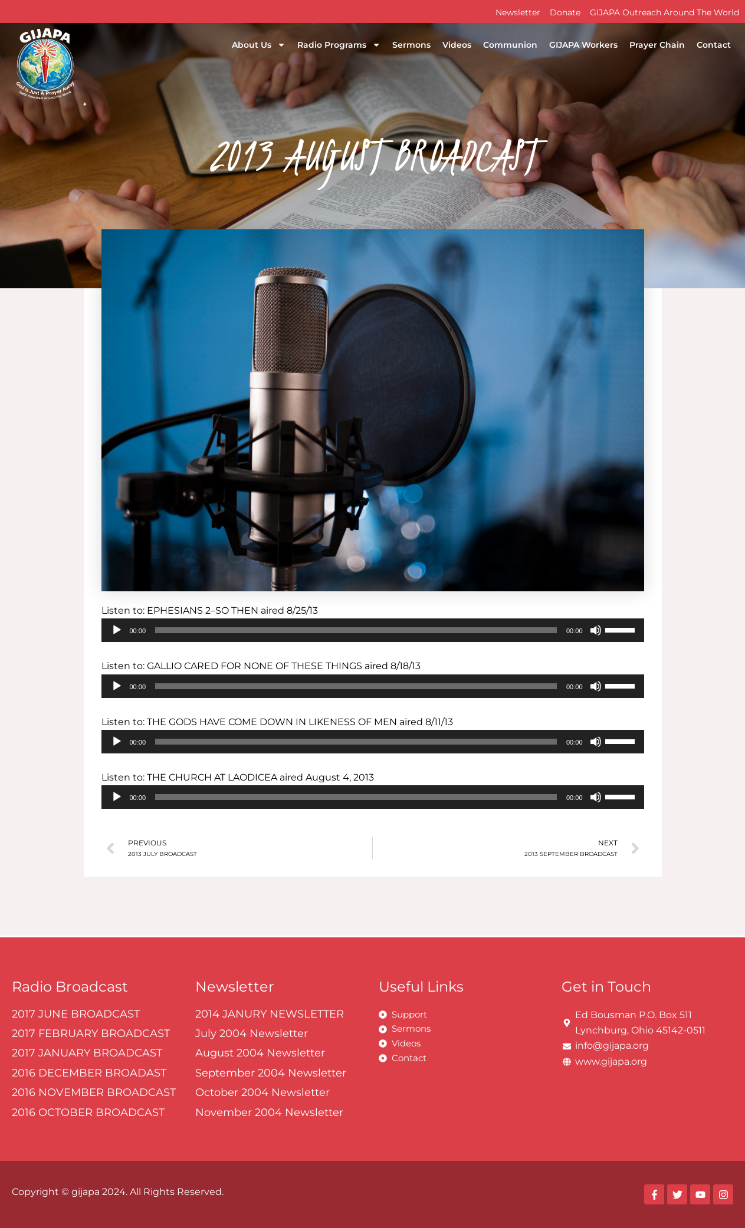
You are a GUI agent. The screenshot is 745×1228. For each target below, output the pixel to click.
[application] (372, 630)
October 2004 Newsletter (262, 1092)
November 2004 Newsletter (269, 1112)
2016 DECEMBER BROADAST (89, 1072)
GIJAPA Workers (583, 44)
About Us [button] (258, 45)
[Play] (117, 630)
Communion (510, 44)
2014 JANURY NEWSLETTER (269, 1014)
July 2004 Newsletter (251, 1033)
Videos (456, 44)
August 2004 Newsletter (260, 1052)
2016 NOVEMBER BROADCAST (94, 1092)
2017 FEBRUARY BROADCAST (91, 1033)
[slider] (356, 630)
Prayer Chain (657, 44)
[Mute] (596, 630)
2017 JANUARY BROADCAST (87, 1052)
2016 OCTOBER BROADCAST (88, 1112)
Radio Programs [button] (338, 45)
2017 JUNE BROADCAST (76, 1014)
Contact (714, 44)
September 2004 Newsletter (270, 1072)
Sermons (411, 44)
